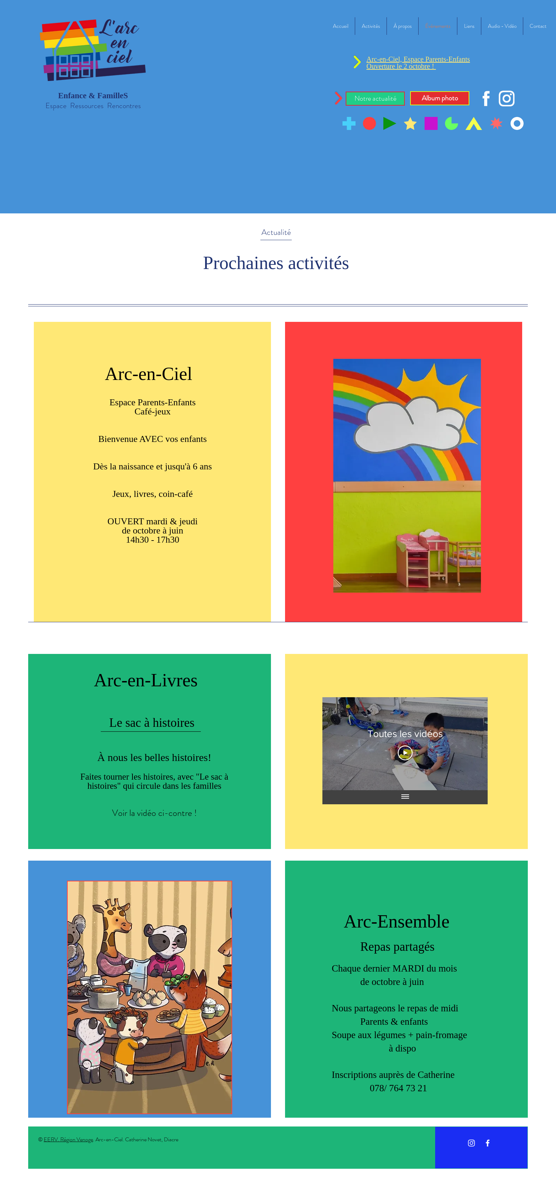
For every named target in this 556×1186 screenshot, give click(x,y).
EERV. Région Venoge (68, 1139)
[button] (375, 99)
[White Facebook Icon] (487, 1143)
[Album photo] (439, 98)
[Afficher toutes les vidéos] (404, 797)
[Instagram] (471, 1143)
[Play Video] (404, 752)
